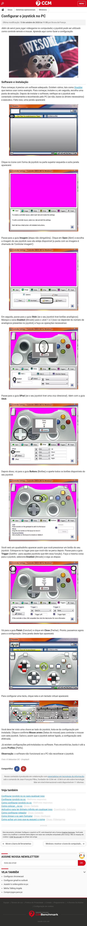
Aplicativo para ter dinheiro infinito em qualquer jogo (26, 809)
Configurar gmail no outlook (16, 880)
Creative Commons (68, 832)
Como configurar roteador (13, 812)
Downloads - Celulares (65, 809)
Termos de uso (17, 902)
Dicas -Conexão (35, 812)
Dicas (10, 10)
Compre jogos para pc (13, 892)
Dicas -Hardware (42, 816)
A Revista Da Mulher (75, 902)
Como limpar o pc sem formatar (17, 816)
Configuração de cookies (44, 906)
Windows (43, 10)
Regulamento (59, 902)
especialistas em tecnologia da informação (66, 776)
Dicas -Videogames (55, 819)
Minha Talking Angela (13, 888)
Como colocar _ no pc (11, 806)
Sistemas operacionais (25, 10)
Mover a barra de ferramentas (18, 844)
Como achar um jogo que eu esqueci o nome (23, 819)
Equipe (6, 902)
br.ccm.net (17, 837)
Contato (49, 902)
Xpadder (78, 87)
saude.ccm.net (43, 921)
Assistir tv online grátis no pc (16, 884)
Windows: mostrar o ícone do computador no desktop (63, 844)
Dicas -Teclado (31, 806)
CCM (11, 837)
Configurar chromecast (14, 876)
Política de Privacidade (34, 902)
